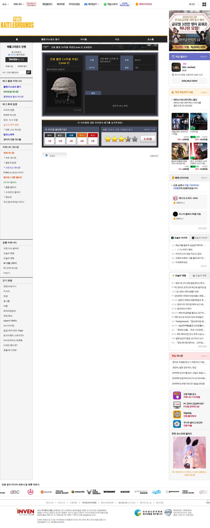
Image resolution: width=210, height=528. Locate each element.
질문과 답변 (9, 163)
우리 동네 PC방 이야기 (13, 202)
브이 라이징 (8, 326)
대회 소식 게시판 (12, 130)
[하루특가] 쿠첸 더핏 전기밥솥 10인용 (188, 383)
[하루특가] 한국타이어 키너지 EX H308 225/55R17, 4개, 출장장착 (189, 378)
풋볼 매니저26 (9, 350)
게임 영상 (7, 316)
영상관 (7, 197)
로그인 (192, 4)
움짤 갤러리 (9, 187)
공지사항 (159, 503)
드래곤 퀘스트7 (10, 345)
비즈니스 (61, 503)
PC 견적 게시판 (10, 268)
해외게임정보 (9, 311)
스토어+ (203, 92)
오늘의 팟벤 (8, 258)
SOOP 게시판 (9, 115)
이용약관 (73, 503)
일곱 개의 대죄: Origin (13, 330)
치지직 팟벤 (8, 110)
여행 (5, 306)
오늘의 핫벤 (8, 253)
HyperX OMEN (10, 321)
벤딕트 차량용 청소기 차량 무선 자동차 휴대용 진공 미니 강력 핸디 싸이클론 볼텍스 (189, 362)
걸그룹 (6, 301)
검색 (28, 72)
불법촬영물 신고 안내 (126, 503)
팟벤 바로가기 (9, 286)
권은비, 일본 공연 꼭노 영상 (184, 367)
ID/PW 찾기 (22, 66)
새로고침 (201, 228)
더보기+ (203, 57)
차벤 (5, 296)
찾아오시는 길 (145, 503)
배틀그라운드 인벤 (16, 46)
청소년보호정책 (107, 503)
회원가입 (9, 66)
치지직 (6, 291)
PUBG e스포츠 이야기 (13, 172)
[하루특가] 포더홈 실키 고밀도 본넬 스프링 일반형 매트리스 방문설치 (189, 373)
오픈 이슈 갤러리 (11, 248)
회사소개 (49, 503)
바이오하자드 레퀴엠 (12, 340)
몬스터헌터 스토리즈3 (13, 335)
